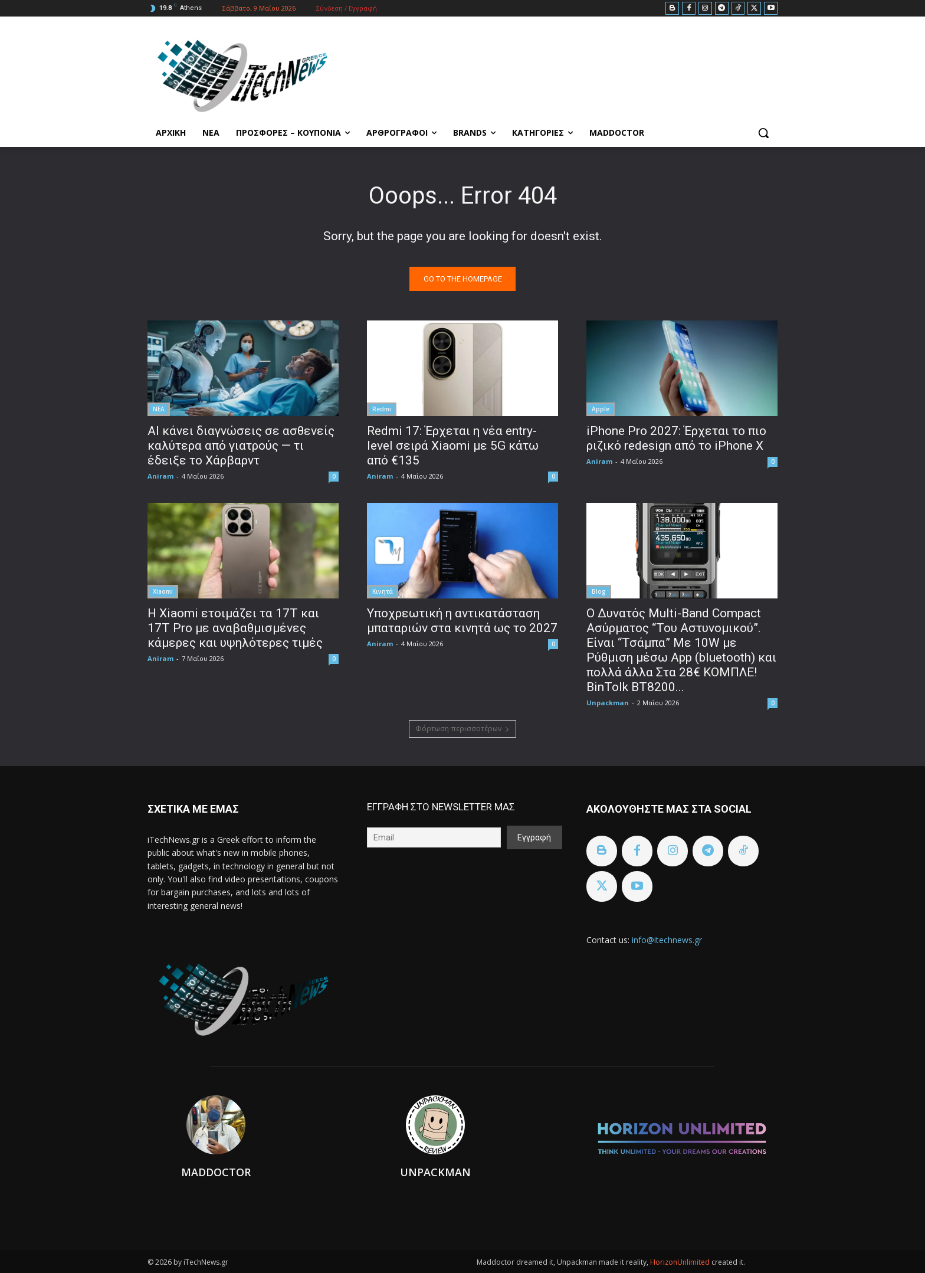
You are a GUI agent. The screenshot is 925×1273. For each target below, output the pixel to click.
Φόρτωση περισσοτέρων (462, 729)
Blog (599, 591)
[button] (763, 133)
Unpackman (607, 702)
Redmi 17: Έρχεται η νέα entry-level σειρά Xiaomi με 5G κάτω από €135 (453, 445)
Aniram (160, 476)
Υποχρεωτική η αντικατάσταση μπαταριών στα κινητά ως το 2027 (462, 620)
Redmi (381, 409)
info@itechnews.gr (667, 939)
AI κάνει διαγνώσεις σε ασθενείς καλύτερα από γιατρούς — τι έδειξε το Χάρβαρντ (240, 445)
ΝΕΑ (159, 409)
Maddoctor (216, 1172)
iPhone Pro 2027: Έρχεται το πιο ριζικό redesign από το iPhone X (676, 438)
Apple (600, 409)
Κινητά (382, 591)
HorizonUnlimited (680, 1262)
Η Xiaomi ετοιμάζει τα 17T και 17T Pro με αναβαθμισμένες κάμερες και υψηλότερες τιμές (235, 628)
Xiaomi (163, 591)
